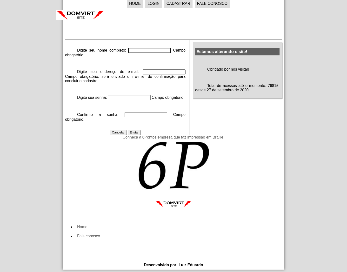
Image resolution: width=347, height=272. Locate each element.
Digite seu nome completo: (102, 50)
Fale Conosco (212, 3)
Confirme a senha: (101, 115)
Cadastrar (178, 3)
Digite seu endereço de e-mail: (110, 72)
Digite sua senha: (92, 97)
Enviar (134, 132)
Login (153, 3)
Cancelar (118, 132)
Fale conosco (88, 236)
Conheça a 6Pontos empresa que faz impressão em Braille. (173, 137)
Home (135, 3)
